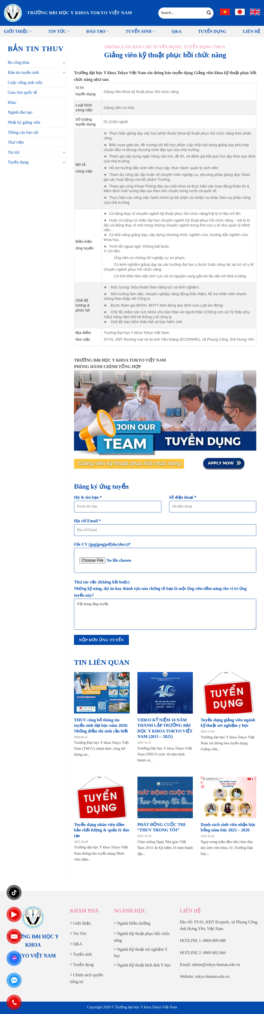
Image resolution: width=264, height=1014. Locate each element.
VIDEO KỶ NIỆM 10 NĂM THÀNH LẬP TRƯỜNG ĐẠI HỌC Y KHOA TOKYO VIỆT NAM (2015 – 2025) (165, 728)
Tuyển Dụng (212, 31)
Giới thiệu (18, 31)
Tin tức (59, 31)
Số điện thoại (213, 505)
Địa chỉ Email (165, 529)
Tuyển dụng (18, 162)
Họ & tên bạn (117, 505)
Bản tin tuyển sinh (23, 72)
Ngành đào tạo (20, 112)
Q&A (177, 31)
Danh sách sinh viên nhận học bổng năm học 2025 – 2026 (228, 827)
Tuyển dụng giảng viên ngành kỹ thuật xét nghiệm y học (228, 722)
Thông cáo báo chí (23, 132)
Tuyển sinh (140, 31)
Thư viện (16, 142)
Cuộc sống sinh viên (25, 82)
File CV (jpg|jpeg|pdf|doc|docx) (165, 557)
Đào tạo (97, 31)
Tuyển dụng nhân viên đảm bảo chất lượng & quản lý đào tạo (101, 830)
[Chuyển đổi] (64, 62)
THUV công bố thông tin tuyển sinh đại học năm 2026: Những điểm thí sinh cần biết (101, 725)
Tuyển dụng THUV (205, 47)
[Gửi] (209, 13)
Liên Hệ (251, 31)
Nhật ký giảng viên (24, 122)
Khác (12, 102)
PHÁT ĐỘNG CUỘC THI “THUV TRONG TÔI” (161, 827)
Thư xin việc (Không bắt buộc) (165, 606)
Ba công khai (18, 62)
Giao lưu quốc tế (22, 92)
